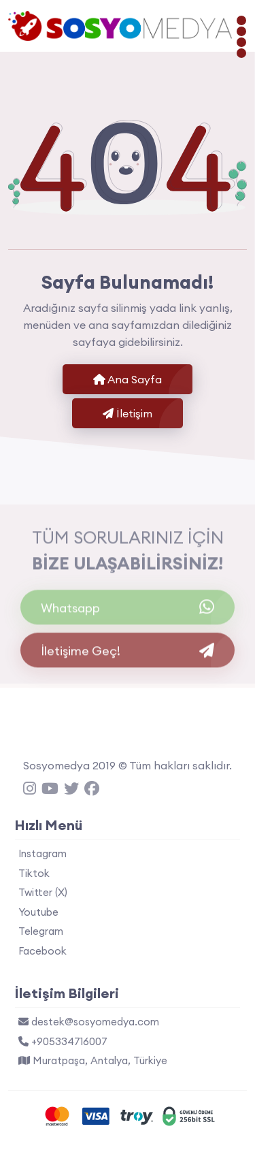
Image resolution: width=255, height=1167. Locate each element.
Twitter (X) (42, 892)
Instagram (42, 853)
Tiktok (34, 873)
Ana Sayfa (127, 379)
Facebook (42, 950)
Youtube (38, 912)
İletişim (127, 413)
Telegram (40, 931)
